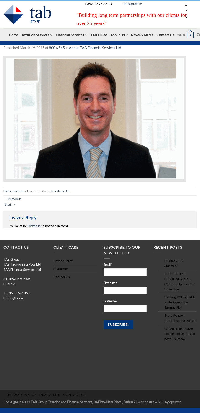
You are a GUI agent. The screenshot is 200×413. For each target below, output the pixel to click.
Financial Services (71, 35)
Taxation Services (36, 35)
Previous (12, 198)
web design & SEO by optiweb (159, 402)
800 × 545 (57, 47)
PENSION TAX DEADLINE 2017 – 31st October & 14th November (179, 281)
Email (108, 264)
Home (13, 35)
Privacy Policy (63, 261)
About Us (119, 35)
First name (110, 283)
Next (9, 204)
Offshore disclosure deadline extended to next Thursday (179, 334)
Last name (110, 301)
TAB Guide (98, 35)
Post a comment (13, 191)
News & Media (142, 35)
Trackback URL (60, 191)
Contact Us (165, 35)
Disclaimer (60, 269)
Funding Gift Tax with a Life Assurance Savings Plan (179, 302)
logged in (34, 226)
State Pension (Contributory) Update (180, 317)
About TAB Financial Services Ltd (95, 47)
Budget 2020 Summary (173, 263)
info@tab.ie (133, 3)
